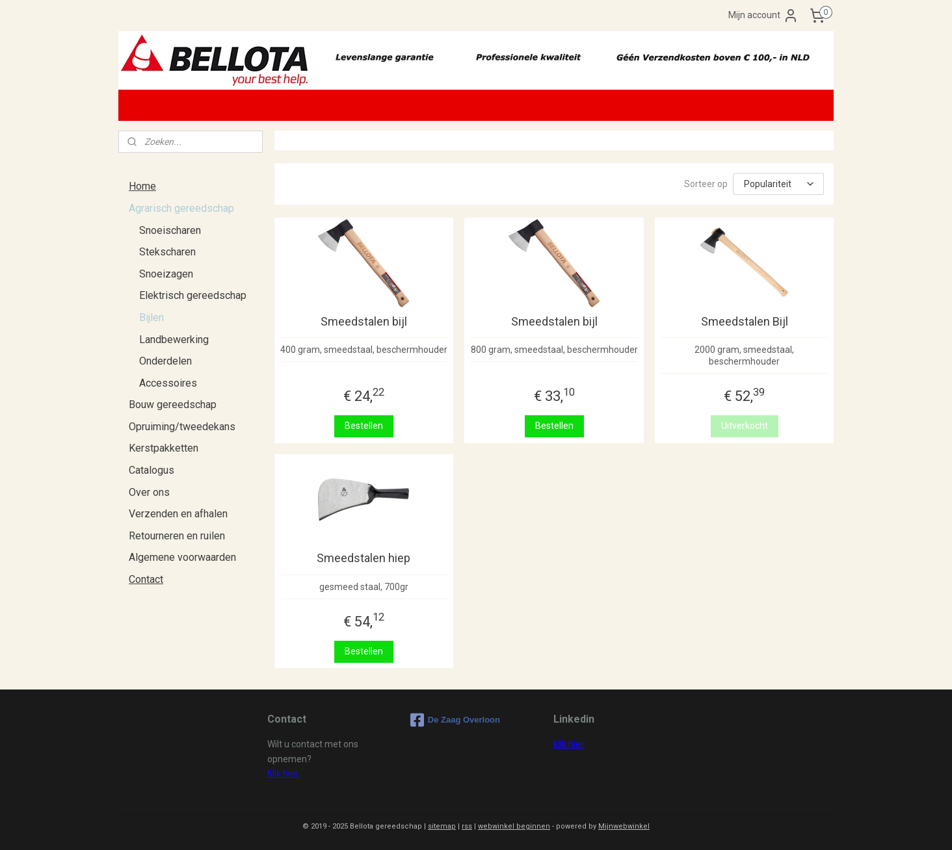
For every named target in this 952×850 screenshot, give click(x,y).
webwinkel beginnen (514, 826)
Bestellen (364, 425)
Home (142, 186)
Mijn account (763, 15)
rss (467, 826)
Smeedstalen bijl (364, 321)
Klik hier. (283, 773)
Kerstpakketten (163, 448)
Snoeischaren (170, 230)
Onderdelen (165, 361)
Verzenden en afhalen (178, 514)
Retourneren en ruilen (177, 536)
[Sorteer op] (778, 184)
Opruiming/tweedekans (182, 426)
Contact (146, 579)
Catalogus (151, 470)
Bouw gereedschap (173, 404)
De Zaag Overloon (455, 720)
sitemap (442, 826)
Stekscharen (167, 252)
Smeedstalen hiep (363, 558)
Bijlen (151, 317)
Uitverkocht (744, 425)
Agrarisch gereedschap (181, 208)
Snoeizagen (166, 274)
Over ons (149, 492)
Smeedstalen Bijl (743, 321)
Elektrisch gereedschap (192, 295)
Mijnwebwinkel (624, 826)
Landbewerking (174, 339)
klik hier (568, 744)
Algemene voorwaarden (182, 557)
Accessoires (168, 383)
